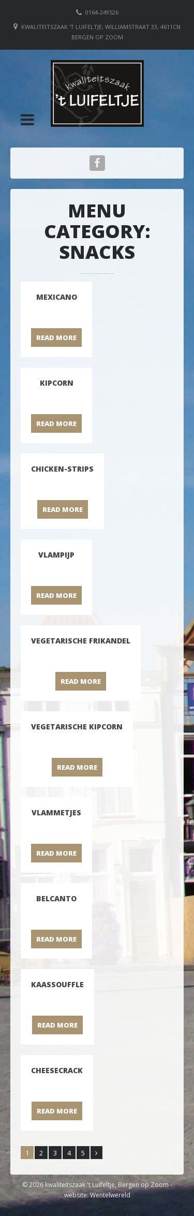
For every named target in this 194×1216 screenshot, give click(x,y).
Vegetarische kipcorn (77, 726)
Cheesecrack (57, 1070)
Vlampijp (56, 555)
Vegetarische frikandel (80, 641)
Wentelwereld (110, 1195)
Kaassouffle (57, 984)
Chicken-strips (62, 469)
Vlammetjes (56, 812)
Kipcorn (56, 383)
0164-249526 (101, 12)
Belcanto (56, 898)
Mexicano (56, 297)
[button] (27, 119)
